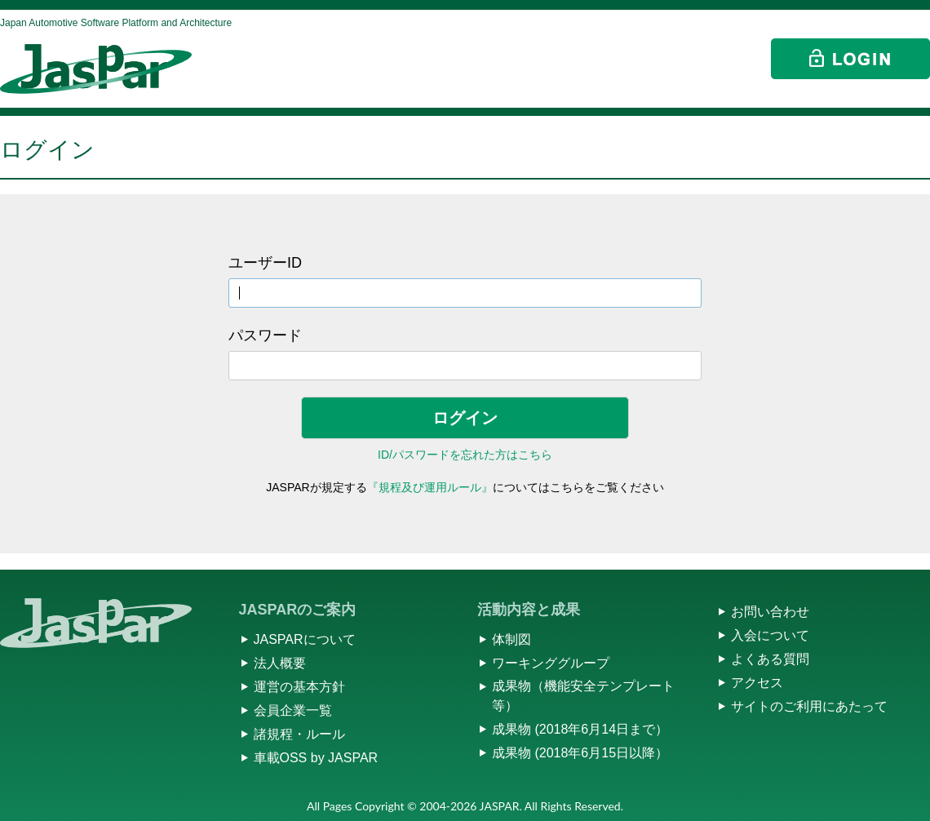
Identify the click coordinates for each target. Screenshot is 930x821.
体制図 (511, 639)
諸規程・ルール (299, 734)
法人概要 (280, 663)
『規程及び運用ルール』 (430, 487)
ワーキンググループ (550, 663)
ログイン (465, 418)
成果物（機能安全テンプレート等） (583, 695)
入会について (770, 635)
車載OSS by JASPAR (316, 758)
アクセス (757, 683)
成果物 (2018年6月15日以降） (580, 753)
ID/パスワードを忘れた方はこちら (465, 454)
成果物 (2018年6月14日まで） (580, 729)
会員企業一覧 (293, 710)
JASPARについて (305, 639)
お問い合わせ (770, 612)
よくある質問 (770, 659)
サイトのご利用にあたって (809, 706)
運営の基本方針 (299, 687)
